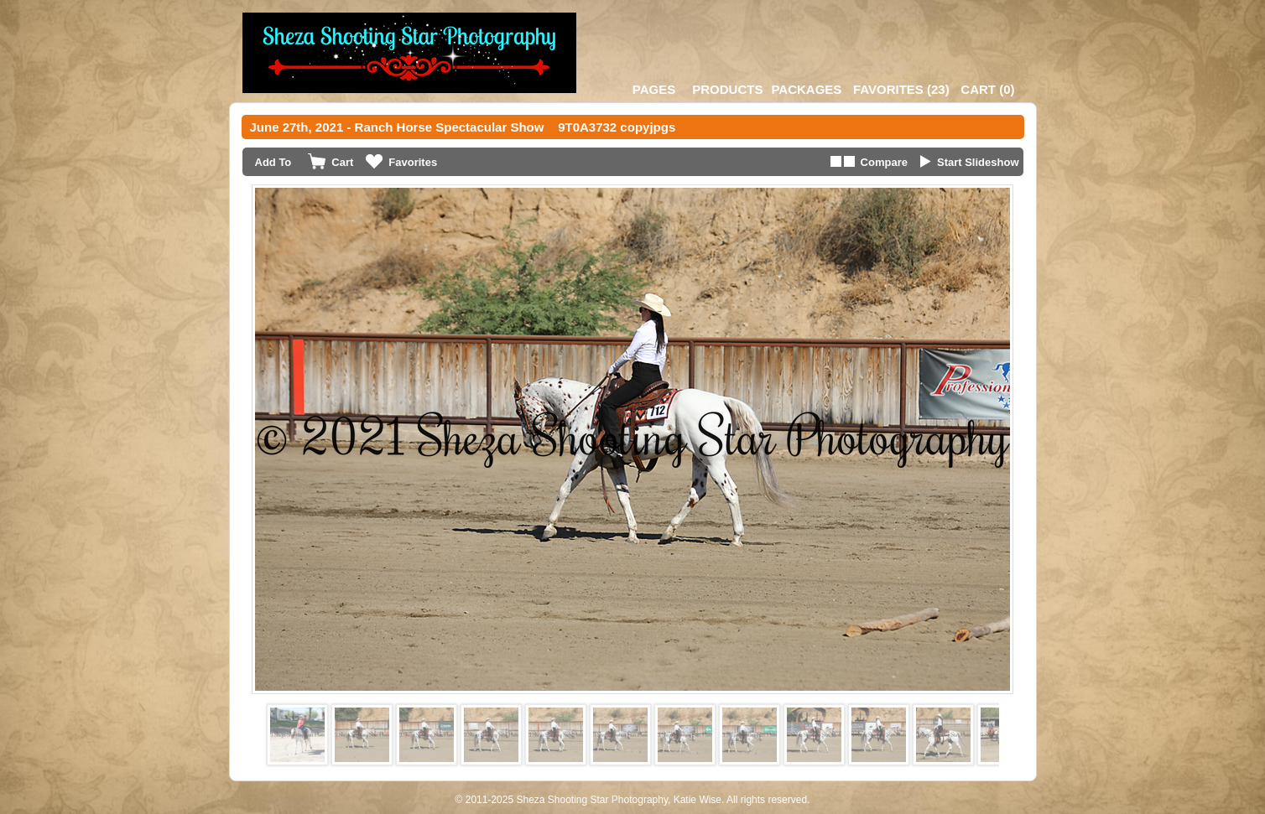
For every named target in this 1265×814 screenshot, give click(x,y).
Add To (273, 162)
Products (727, 89)
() (901, 89)
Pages (653, 89)
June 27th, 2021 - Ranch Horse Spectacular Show (397, 127)
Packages (806, 89)
